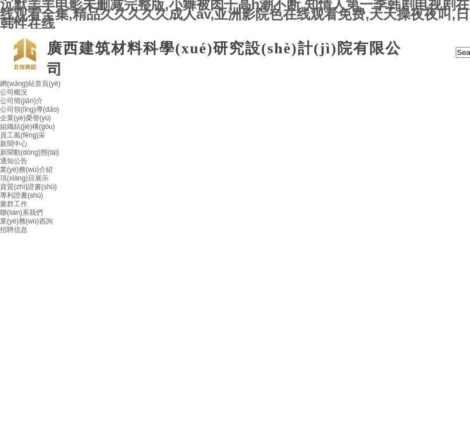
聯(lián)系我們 (21, 213)
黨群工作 (13, 204)
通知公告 (13, 161)
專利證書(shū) (21, 195)
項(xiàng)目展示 (24, 178)
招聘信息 (13, 230)
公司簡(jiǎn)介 (21, 101)
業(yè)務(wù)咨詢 (26, 221)
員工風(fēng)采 (22, 135)
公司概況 (13, 92)
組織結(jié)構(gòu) (27, 127)
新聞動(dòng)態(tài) (29, 152)
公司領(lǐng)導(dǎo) (29, 109)
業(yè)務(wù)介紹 (26, 170)
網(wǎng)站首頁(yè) (30, 84)
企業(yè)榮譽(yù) (25, 118)
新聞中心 (13, 144)
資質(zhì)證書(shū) (28, 187)
